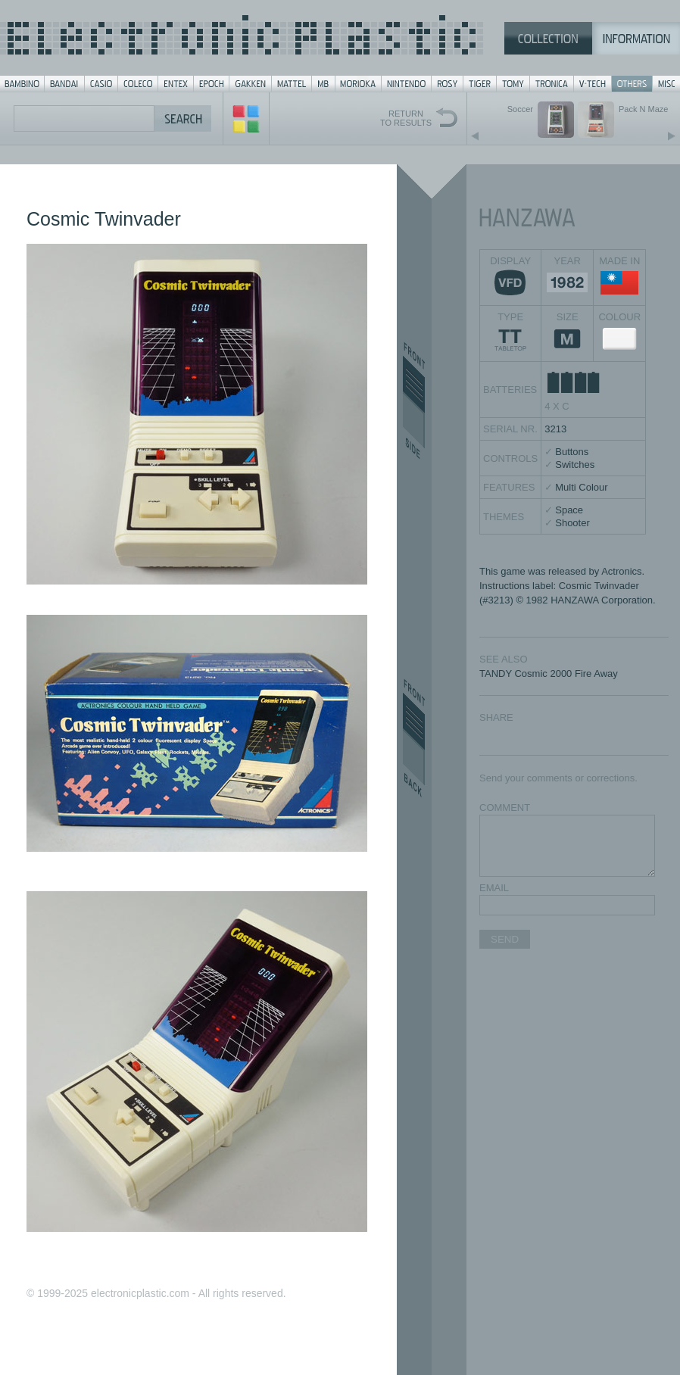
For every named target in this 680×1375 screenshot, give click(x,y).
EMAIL (494, 887)
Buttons (571, 451)
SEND (505, 939)
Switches (574, 464)
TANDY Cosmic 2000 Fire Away (548, 673)
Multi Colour (581, 487)
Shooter (572, 522)
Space (569, 510)
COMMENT (504, 807)
